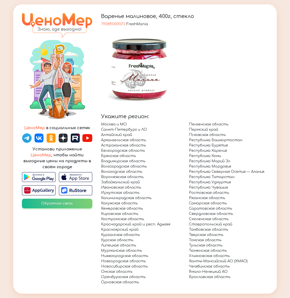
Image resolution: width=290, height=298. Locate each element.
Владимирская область (123, 161)
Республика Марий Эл (209, 161)
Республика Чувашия (208, 187)
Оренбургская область (123, 277)
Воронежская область (122, 177)
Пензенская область (208, 124)
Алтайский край (116, 135)
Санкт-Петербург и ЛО (124, 130)
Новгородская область (123, 261)
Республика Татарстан (211, 177)
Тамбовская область (208, 230)
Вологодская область (121, 172)
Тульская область (206, 245)
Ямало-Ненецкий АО (208, 272)
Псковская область (207, 135)
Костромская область (122, 219)
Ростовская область (209, 193)
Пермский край (203, 130)
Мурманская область (121, 251)
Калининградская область (126, 198)
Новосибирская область (124, 266)
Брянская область (118, 156)
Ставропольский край (210, 224)
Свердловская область (211, 214)
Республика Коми (205, 156)
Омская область (116, 272)
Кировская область (119, 214)
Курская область (117, 240)
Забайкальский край (120, 182)
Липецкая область (118, 245)
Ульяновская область (209, 256)
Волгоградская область (124, 166)
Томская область (205, 240)
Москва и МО (114, 124)
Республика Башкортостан (215, 140)
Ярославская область (209, 277)
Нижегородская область (124, 256)
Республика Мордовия (210, 166)
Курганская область (120, 235)
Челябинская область (209, 266)
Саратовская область (210, 209)
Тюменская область (208, 251)
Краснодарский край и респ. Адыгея (135, 224)
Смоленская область (209, 219)
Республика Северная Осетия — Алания (226, 172)
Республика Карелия (208, 151)
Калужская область (119, 203)
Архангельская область (123, 140)
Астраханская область (123, 145)
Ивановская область (121, 187)
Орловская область (120, 282)
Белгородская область (123, 151)
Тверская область (206, 235)
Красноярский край (119, 230)
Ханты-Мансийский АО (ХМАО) (218, 261)
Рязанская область (207, 198)
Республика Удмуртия (210, 182)
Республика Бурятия (208, 145)
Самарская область (208, 203)
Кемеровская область (122, 209)
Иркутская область (120, 193)
